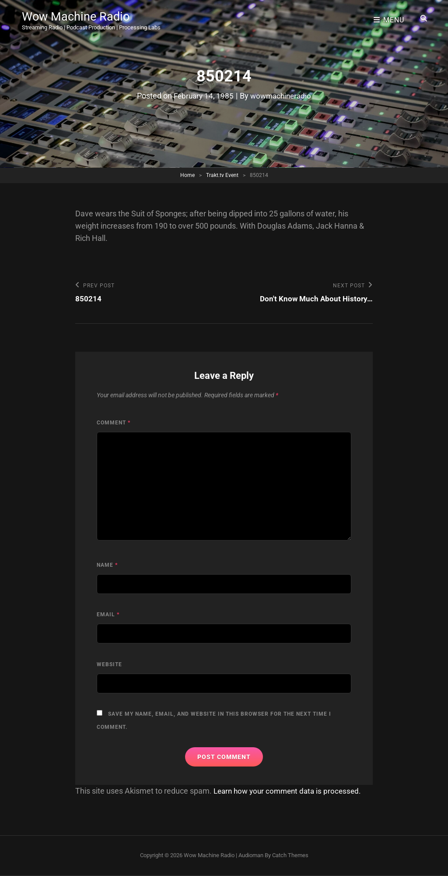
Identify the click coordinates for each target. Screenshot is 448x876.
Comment (113, 423)
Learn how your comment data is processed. (291, 791)
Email (108, 615)
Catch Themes (290, 855)
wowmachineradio (282, 95)
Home (187, 175)
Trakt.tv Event (222, 175)
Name (107, 565)
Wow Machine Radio (77, 15)
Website (109, 665)
